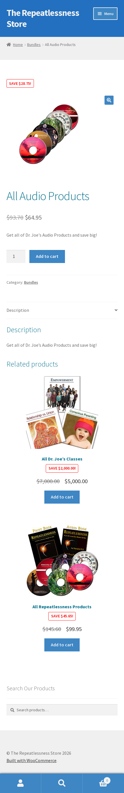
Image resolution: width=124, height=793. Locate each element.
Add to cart (47, 256)
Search (61, 783)
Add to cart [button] (62, 497)
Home (18, 44)
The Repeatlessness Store (42, 18)
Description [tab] (17, 310)
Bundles (34, 44)
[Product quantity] (16, 256)
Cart (97, 779)
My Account (20, 783)
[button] (109, 100)
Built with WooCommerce (31, 760)
